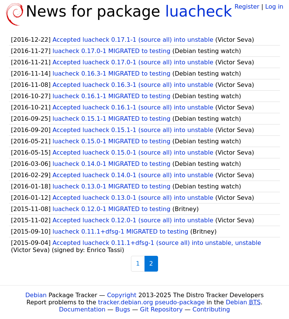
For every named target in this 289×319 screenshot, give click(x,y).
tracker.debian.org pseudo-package (151, 302)
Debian (36, 295)
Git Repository (161, 309)
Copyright (121, 295)
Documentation (82, 309)
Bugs (122, 309)
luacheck (198, 11)
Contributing (211, 309)
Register (246, 6)
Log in (274, 6)
